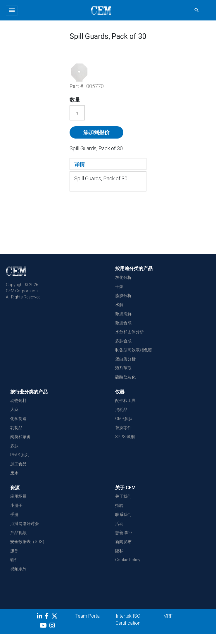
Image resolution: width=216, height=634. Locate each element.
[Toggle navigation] (12, 10)
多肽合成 (123, 340)
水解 (119, 304)
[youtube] (44, 626)
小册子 (16, 505)
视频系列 (18, 568)
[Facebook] (48, 617)
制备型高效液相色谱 (133, 350)
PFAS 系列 (19, 454)
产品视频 (18, 532)
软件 (14, 559)
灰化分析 (123, 277)
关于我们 (123, 496)
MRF (168, 616)
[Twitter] (55, 617)
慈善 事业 (123, 532)
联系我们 (123, 514)
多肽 (14, 445)
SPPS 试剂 (125, 436)
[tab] (108, 164)
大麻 (14, 409)
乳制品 (16, 427)
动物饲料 (18, 400)
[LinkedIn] (40, 617)
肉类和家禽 (20, 436)
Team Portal (88, 616)
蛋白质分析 (125, 359)
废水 (14, 473)
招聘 (119, 505)
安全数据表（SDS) (27, 541)
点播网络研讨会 (24, 523)
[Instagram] (52, 626)
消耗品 (121, 409)
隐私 (119, 550)
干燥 (119, 286)
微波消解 (123, 313)
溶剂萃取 (123, 368)
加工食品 (18, 464)
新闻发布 (123, 541)
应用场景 (18, 496)
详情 (79, 164)
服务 (14, 550)
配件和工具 (125, 400)
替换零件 (123, 427)
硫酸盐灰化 (125, 377)
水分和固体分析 (129, 331)
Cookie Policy (127, 559)
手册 (14, 514)
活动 (119, 523)
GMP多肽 (123, 418)
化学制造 (18, 418)
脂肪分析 (123, 295)
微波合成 (123, 322)
